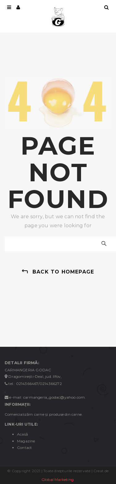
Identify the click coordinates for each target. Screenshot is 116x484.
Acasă (22, 434)
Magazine (26, 441)
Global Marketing (57, 479)
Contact (24, 447)
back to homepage (63, 272)
